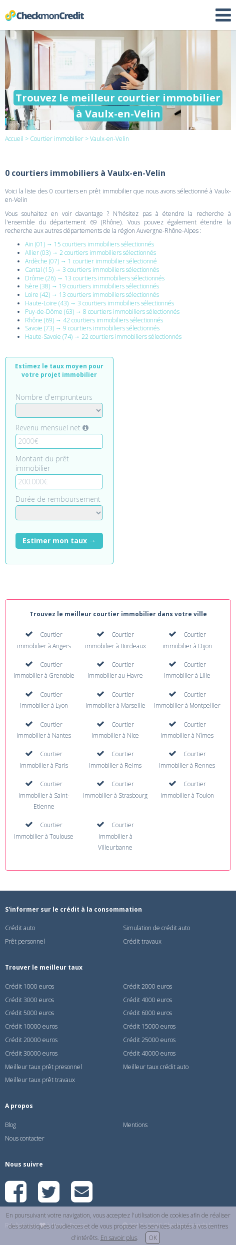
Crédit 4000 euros (147, 1000)
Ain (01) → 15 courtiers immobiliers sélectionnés (89, 244)
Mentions (135, 1125)
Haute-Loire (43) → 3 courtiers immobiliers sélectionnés (99, 303)
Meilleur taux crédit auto (155, 1067)
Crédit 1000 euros (29, 986)
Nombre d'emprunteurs (54, 397)
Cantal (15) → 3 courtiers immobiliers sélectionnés (92, 269)
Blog (10, 1125)
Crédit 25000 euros (149, 1040)
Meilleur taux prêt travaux (40, 1080)
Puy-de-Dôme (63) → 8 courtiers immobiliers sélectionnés (102, 311)
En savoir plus (118, 1238)
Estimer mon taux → (59, 540)
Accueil (14, 138)
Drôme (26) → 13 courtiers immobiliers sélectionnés (94, 278)
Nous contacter (24, 1138)
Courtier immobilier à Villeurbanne (116, 836)
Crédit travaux (142, 941)
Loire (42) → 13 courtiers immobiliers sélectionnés (92, 294)
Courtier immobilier (57, 138)
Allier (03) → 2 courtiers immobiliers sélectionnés (90, 252)
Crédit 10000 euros (31, 1026)
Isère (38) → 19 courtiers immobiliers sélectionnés (92, 286)
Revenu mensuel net (52, 427)
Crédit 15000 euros (149, 1026)
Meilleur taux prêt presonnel (43, 1067)
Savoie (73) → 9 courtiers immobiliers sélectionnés (92, 328)
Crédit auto (20, 928)
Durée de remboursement (58, 499)
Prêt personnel (25, 941)
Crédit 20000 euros (31, 1040)
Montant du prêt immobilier (42, 463)
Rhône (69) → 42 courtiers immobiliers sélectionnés (94, 320)
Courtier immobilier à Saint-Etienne (44, 795)
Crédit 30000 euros (31, 1053)
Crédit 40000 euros (149, 1053)
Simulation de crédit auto (156, 928)
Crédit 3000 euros (29, 1000)
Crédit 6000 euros (147, 1013)
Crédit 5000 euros (29, 1013)
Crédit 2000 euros (147, 986)
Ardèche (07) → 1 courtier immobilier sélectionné (91, 261)
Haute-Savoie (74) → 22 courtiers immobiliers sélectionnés (103, 336)
